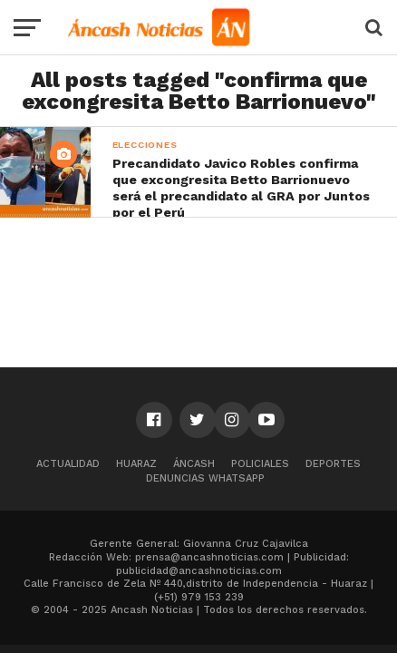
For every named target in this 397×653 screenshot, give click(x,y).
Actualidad (68, 464)
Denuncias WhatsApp (205, 478)
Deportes (333, 464)
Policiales (260, 464)
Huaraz (136, 464)
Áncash (194, 464)
